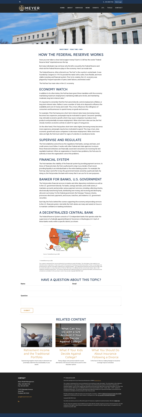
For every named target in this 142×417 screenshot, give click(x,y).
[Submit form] (27, 310)
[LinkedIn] (19, 2)
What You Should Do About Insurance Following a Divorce (105, 353)
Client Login (118, 2)
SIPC (119, 400)
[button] (71, 8)
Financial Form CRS (70, 377)
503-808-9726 (108, 2)
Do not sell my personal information (106, 395)
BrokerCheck (98, 380)
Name (23, 284)
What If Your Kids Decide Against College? (71, 353)
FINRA (115, 400)
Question (24, 296)
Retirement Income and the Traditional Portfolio (37, 353)
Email (74, 284)
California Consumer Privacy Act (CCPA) (111, 393)
